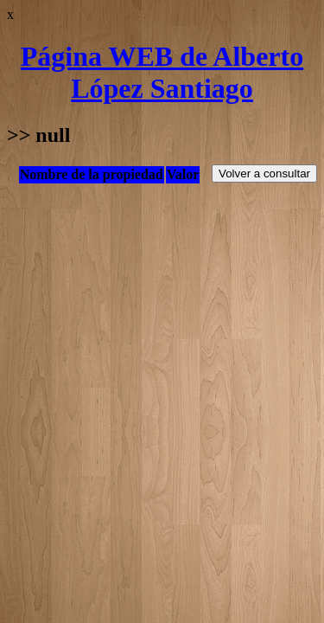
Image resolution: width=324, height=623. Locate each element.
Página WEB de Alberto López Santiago (162, 72)
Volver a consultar (264, 173)
